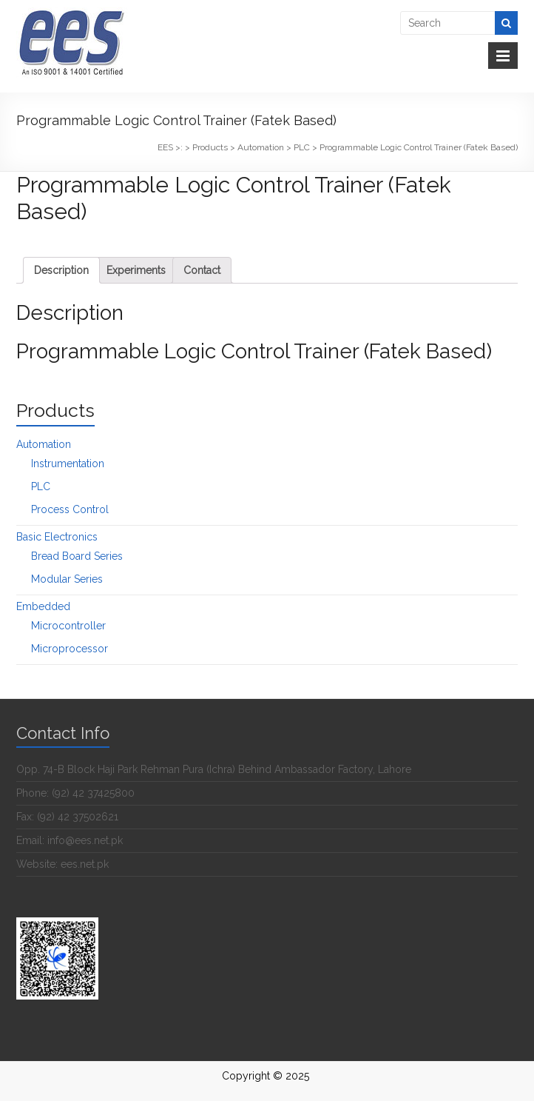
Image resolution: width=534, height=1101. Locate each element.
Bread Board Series (77, 556)
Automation (43, 444)
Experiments (136, 270)
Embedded (43, 606)
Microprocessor (69, 649)
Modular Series (67, 579)
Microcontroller (68, 626)
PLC (40, 486)
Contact (201, 270)
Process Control (70, 509)
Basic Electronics (57, 537)
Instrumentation (67, 463)
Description (61, 270)
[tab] (61, 270)
